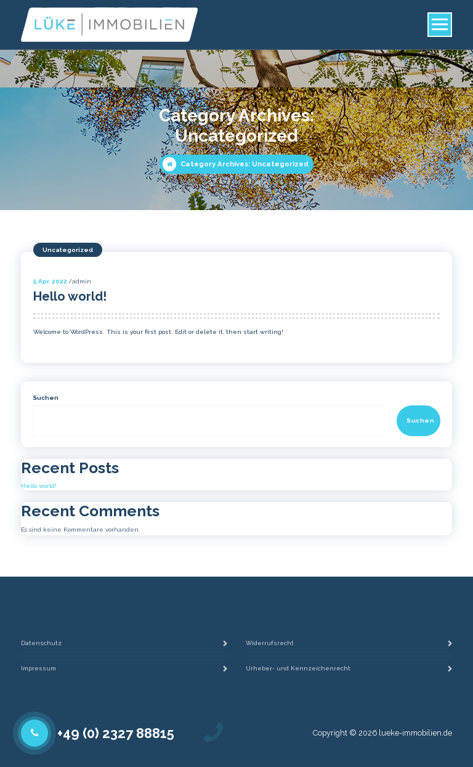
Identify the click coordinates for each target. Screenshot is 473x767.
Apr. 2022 (50, 281)
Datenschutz (41, 654)
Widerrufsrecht (270, 654)
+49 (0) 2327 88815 (115, 733)
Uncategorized (67, 249)
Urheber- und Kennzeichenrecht (298, 679)
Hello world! (70, 296)
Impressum (38, 679)
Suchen (46, 397)
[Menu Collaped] (439, 24)
